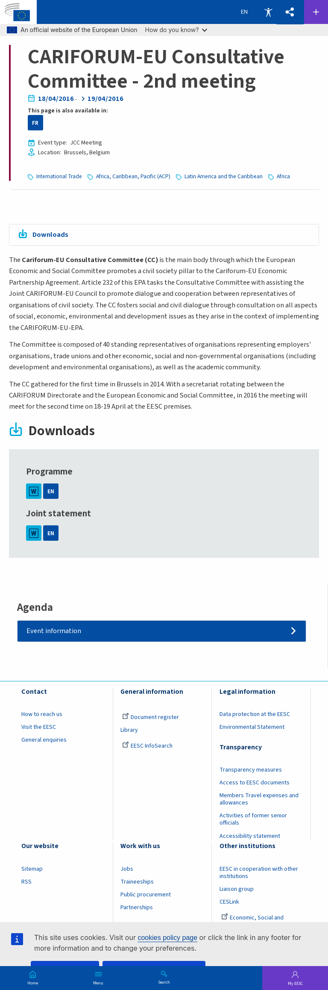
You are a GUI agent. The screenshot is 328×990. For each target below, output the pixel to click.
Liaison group (237, 889)
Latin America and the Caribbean (223, 176)
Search (164, 981)
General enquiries (44, 740)
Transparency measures (251, 770)
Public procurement (145, 894)
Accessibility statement (250, 836)
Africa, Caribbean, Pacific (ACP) (133, 176)
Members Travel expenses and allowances (259, 799)
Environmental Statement (252, 727)
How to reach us (41, 714)
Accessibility (268, 12)
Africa (283, 176)
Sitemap (32, 869)
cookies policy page (167, 937)
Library (129, 730)
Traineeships (137, 882)
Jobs (126, 869)
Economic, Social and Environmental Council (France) (259, 921)
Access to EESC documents (255, 782)
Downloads (50, 235)
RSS (26, 882)
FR (35, 123)
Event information (53, 631)
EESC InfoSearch (147, 746)
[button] (290, 12)
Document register (150, 717)
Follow (316, 12)
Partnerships (136, 907)
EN (50, 491)
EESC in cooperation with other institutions (259, 873)
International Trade (59, 176)
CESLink (229, 902)
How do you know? (176, 29)
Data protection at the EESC (255, 714)
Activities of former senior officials (253, 819)
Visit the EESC (38, 727)
